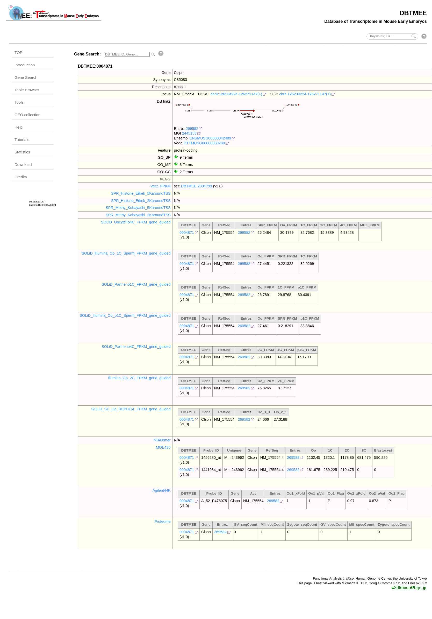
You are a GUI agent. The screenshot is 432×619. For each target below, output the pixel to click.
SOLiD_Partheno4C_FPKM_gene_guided (136, 346)
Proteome (162, 521)
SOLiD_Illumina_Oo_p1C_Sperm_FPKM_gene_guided (125, 315)
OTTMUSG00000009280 (204, 143)
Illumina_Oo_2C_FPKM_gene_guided (139, 378)
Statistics (22, 152)
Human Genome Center (373, 578)
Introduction (25, 65)
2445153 (189, 133)
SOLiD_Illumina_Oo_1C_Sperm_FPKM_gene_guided (126, 253)
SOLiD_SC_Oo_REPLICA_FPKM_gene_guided (130, 409)
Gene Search (26, 77)
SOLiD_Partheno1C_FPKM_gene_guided (136, 284)
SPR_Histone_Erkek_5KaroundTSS (141, 193)
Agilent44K (162, 490)
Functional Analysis (333, 578)
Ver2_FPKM (160, 186)
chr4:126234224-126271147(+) (236, 94)
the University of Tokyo (410, 578)
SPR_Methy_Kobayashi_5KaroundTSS (138, 208)
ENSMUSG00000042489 (210, 138)
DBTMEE (413, 13)
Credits (21, 177)
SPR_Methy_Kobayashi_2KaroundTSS (138, 215)
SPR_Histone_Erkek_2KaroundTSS (141, 201)
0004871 (186, 232)
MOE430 (163, 447)
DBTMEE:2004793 (196, 186)
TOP (19, 52)
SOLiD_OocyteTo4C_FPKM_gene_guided (136, 222)
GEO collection (27, 114)
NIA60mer (162, 440)
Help (19, 127)
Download (23, 164)
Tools (19, 102)
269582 (192, 128)
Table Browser (27, 90)
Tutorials (22, 139)
